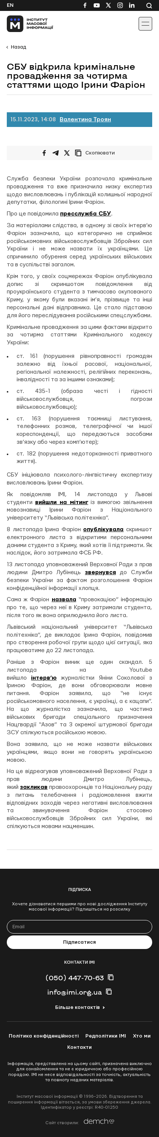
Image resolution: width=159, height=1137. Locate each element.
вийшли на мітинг (61, 502)
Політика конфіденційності (44, 1036)
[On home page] (23, 23)
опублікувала (103, 529)
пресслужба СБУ (85, 214)
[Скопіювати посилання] (97, 153)
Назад (18, 47)
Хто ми (142, 1036)
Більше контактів (77, 1007)
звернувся (100, 572)
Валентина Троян (85, 119)
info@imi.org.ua (74, 992)
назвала (64, 599)
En (10, 5)
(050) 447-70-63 (74, 977)
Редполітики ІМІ (105, 1036)
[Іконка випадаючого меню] (145, 24)
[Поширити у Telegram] (55, 153)
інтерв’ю (44, 678)
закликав (34, 787)
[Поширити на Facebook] (44, 153)
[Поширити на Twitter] (66, 153)
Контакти (79, 1047)
